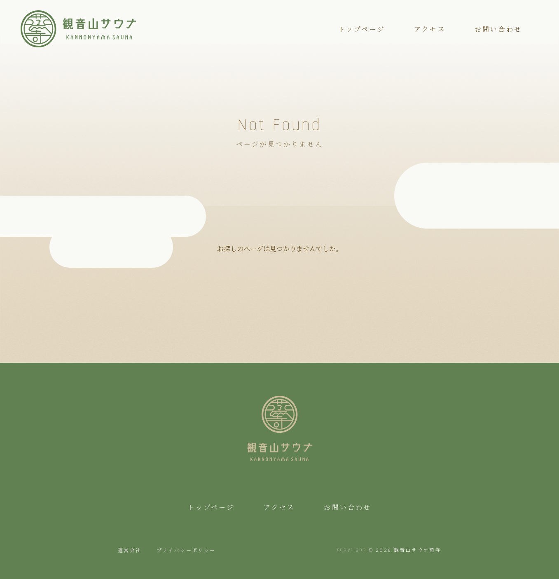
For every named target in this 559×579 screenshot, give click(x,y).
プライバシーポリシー (186, 549)
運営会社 (130, 549)
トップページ (361, 29)
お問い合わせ (498, 29)
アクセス (430, 29)
